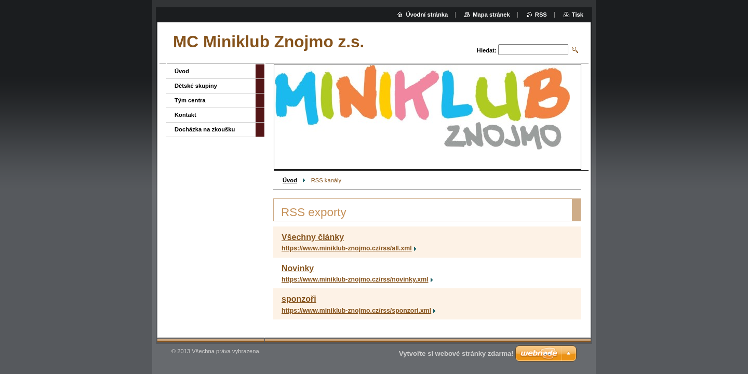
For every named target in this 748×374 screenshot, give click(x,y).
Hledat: (487, 50)
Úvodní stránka (427, 14)
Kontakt (185, 115)
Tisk (577, 14)
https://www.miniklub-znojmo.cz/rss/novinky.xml (355, 279)
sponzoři (299, 299)
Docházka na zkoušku (205, 129)
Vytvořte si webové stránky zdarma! (456, 353)
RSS (541, 14)
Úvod (290, 180)
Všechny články (313, 237)
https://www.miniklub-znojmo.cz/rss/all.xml (347, 248)
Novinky (298, 268)
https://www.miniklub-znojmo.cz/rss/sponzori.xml (356, 310)
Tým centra (190, 100)
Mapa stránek (491, 14)
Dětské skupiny (196, 86)
